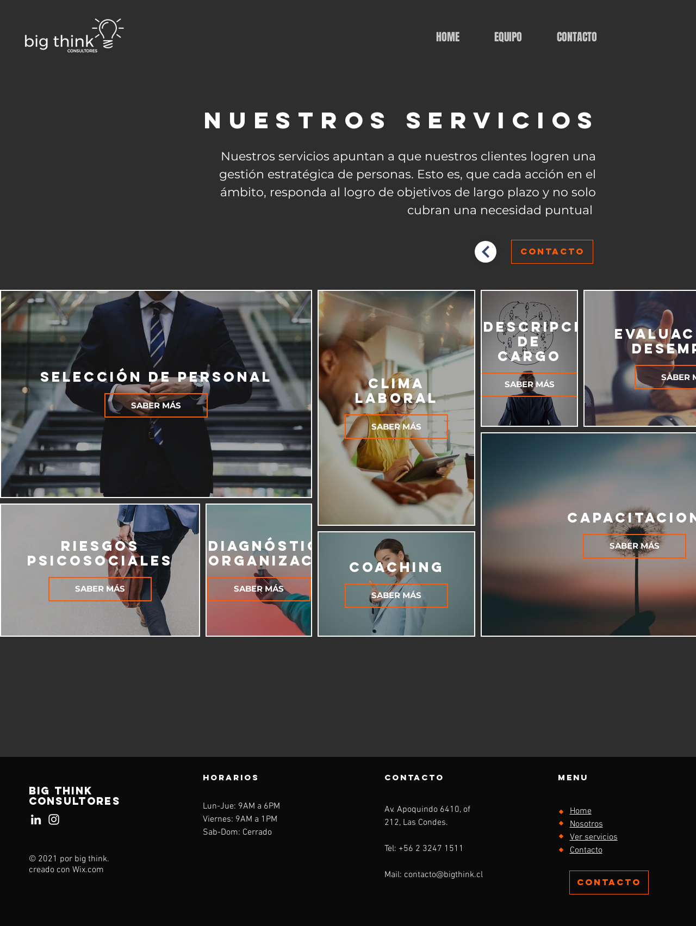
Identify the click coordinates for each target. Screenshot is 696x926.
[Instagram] (54, 819)
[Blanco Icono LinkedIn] (36, 819)
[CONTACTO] (552, 252)
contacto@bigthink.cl (443, 874)
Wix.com (88, 870)
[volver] (485, 252)
